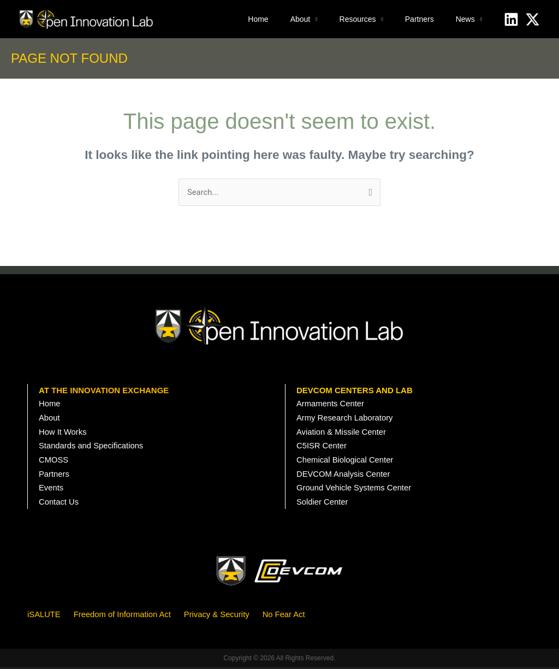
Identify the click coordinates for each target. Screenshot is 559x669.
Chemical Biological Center (345, 461)
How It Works (63, 432)
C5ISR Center (321, 447)
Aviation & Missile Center (341, 432)
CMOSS (54, 461)
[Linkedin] (511, 19)
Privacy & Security (219, 615)
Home (258, 19)
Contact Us (59, 503)
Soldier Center (322, 503)
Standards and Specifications (92, 447)
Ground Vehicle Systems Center (354, 489)
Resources (358, 19)
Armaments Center (330, 404)
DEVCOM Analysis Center (343, 475)
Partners (419, 19)
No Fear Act (286, 615)
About (300, 19)
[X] (532, 19)
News (465, 19)
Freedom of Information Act (123, 615)
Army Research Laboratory (345, 418)
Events (51, 489)
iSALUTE (44, 615)
